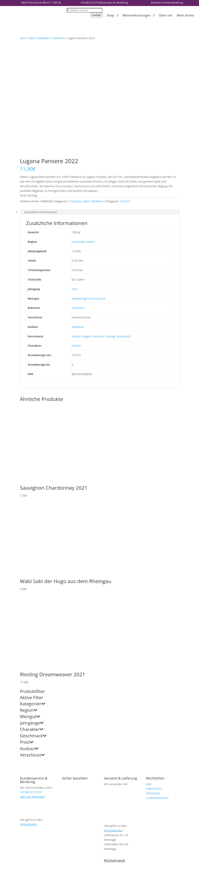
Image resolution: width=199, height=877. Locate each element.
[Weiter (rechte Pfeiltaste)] (5, 875)
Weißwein (43, 38)
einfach (76, 223)
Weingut (30, 603)
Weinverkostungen (136, 15)
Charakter (31, 616)
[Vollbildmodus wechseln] (5, 871)
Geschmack (33, 622)
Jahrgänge (32, 610)
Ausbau (29, 635)
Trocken (125, 88)
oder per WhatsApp (32, 684)
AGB (148, 671)
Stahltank (77, 214)
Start (23, 38)
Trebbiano (58, 38)
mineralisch (123, 223)
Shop (110, 15)
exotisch (98, 223)
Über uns (165, 15)
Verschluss (32, 642)
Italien (90, 129)
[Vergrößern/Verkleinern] (1, 871)
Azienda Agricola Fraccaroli (88, 185)
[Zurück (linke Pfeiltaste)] (1, 875)
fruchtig (110, 223)
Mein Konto (185, 15)
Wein (31, 38)
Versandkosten (113, 717)
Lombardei (78, 129)
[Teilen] (9, 871)
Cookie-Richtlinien (157, 685)
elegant (87, 223)
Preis (26, 629)
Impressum (153, 680)
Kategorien (32, 591)
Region (28, 597)
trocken (76, 232)
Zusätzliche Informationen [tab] (40, 99)
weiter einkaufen (23, 862)
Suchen (96, 15)
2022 (75, 176)
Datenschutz (154, 675)
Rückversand (114, 747)
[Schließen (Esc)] (13, 871)
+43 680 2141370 (89, 2)
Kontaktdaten (28, 711)
